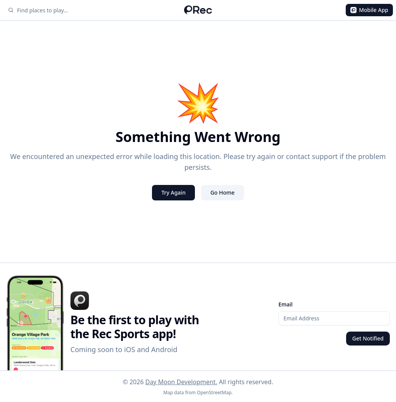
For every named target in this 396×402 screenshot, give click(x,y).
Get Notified (368, 338)
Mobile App (369, 10)
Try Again (173, 192)
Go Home (222, 192)
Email (285, 304)
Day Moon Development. (181, 382)
